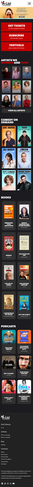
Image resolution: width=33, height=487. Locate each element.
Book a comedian (5, 437)
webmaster (18, 478)
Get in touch (4, 454)
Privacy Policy (4, 457)
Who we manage (5, 435)
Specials (3, 444)
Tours (2, 427)
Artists (4, 432)
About (2, 452)
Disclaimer (4, 464)
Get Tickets (6, 424)
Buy (2, 442)
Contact (4, 449)
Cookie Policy (4, 461)
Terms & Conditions (6, 459)
